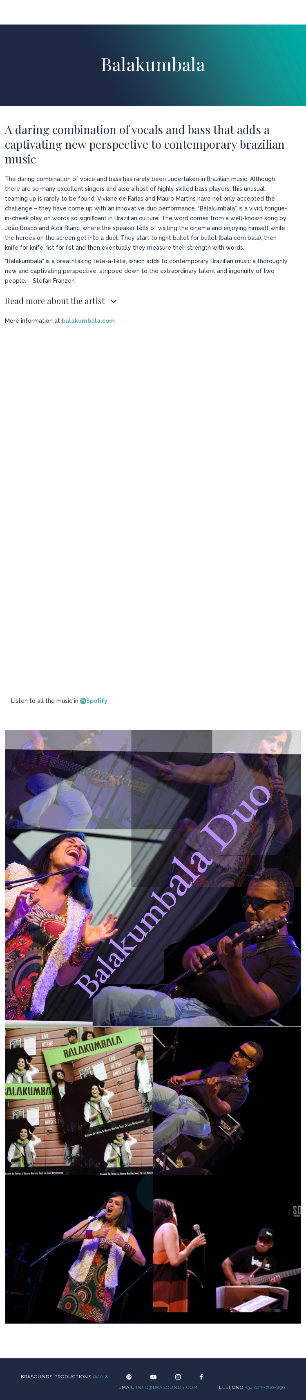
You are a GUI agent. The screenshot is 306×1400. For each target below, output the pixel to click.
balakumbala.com (88, 321)
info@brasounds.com (167, 1387)
